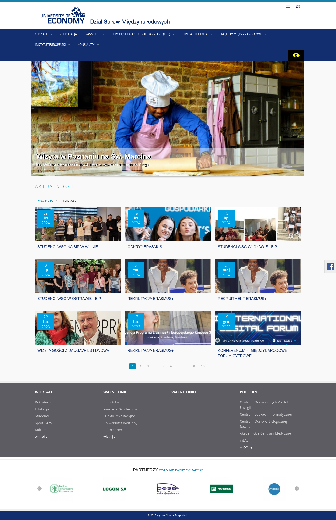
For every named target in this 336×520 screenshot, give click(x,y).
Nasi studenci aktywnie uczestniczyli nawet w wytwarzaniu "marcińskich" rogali (93, 164)
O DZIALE (41, 34)
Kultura (41, 429)
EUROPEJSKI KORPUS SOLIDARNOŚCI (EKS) (140, 34)
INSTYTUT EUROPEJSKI (50, 45)
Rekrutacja (43, 402)
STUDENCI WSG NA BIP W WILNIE (67, 247)
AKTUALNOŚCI (68, 200)
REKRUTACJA (68, 34)
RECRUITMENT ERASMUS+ (242, 299)
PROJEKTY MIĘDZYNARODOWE (240, 34)
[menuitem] (45, 200)
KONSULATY (85, 45)
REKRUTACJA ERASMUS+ (151, 299)
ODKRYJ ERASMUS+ (146, 247)
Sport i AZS (43, 423)
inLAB (244, 440)
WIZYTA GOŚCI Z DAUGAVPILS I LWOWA (73, 351)
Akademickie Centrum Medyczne (265, 433)
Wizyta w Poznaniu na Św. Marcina (93, 156)
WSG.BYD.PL (45, 200)
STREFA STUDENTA (195, 34)
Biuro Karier (112, 429)
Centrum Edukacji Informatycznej (266, 414)
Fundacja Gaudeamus (120, 409)
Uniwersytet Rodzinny (120, 423)
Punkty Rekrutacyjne (119, 416)
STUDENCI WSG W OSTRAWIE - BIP (69, 299)
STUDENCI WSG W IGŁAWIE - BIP (247, 247)
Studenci (42, 416)
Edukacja (42, 409)
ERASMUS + (92, 34)
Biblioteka (111, 402)
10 (203, 366)
